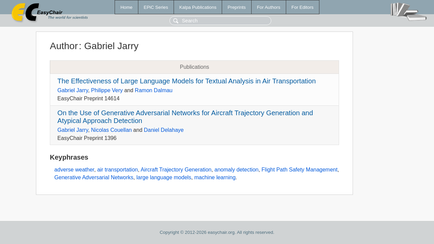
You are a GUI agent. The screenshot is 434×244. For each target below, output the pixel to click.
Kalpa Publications (198, 7)
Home (126, 7)
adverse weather (74, 169)
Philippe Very (107, 90)
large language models (163, 177)
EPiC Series (156, 7)
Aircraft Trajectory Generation (176, 169)
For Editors (303, 7)
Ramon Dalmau (154, 90)
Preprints (236, 7)
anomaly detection (237, 169)
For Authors (268, 7)
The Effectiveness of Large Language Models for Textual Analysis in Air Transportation (186, 81)
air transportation (117, 169)
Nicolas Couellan (111, 130)
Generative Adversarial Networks (93, 177)
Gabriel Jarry (72, 90)
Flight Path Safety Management (299, 169)
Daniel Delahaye (163, 130)
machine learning (215, 177)
